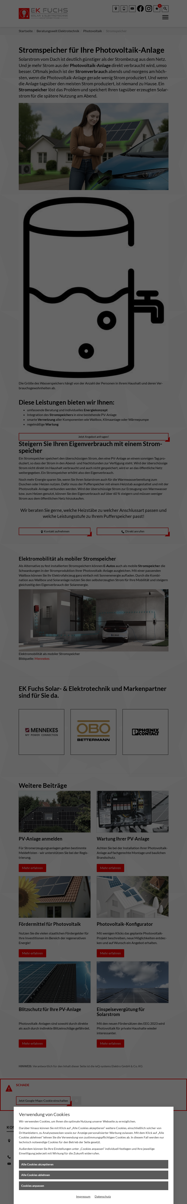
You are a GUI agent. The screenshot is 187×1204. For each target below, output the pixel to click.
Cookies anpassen (32, 1185)
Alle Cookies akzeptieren (37, 1164)
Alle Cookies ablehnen (35, 1175)
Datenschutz (103, 1196)
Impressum (83, 1196)
